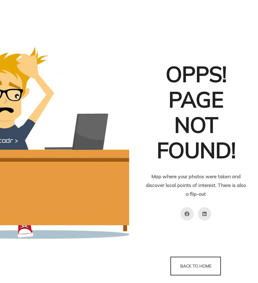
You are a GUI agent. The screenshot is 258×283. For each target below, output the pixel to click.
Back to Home (195, 266)
